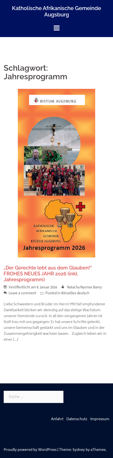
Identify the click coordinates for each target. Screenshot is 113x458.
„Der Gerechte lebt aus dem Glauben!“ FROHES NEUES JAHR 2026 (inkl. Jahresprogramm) (48, 274)
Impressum (99, 419)
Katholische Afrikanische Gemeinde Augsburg (56, 11)
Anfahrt (57, 419)
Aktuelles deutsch (75, 293)
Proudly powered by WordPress (30, 450)
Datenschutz (76, 419)
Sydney (78, 450)
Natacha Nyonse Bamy (84, 288)
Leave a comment (22, 293)
